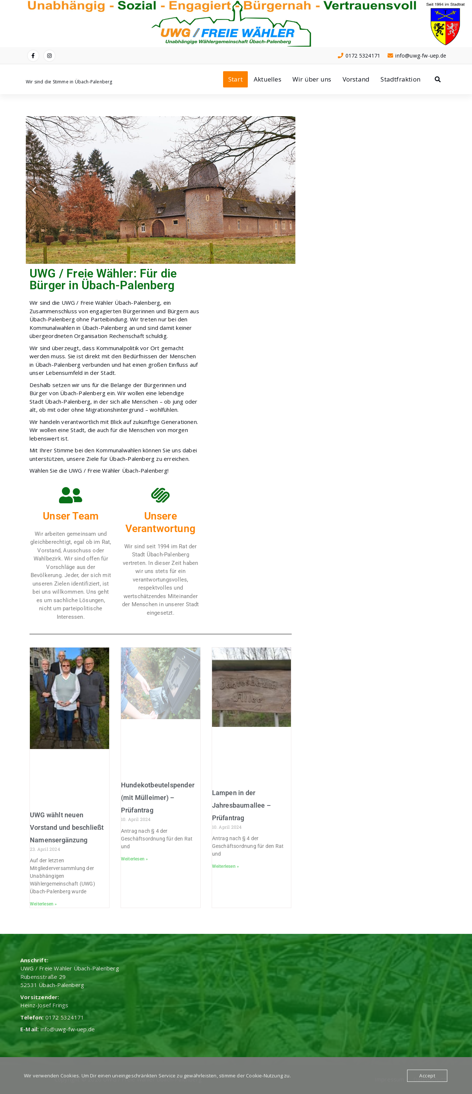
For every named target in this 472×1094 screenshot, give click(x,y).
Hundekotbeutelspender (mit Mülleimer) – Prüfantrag (157, 797)
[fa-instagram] (49, 55)
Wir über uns (311, 79)
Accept (427, 1075)
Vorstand (356, 79)
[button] (34, 190)
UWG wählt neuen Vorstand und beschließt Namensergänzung (67, 827)
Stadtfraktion (400, 79)
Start (235, 79)
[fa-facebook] (33, 55)
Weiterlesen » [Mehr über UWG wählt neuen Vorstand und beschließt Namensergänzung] (43, 904)
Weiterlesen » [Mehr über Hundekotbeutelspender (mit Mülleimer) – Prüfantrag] (134, 859)
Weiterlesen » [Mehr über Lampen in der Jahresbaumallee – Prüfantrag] (225, 866)
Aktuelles (267, 79)
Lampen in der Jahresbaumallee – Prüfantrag (241, 805)
